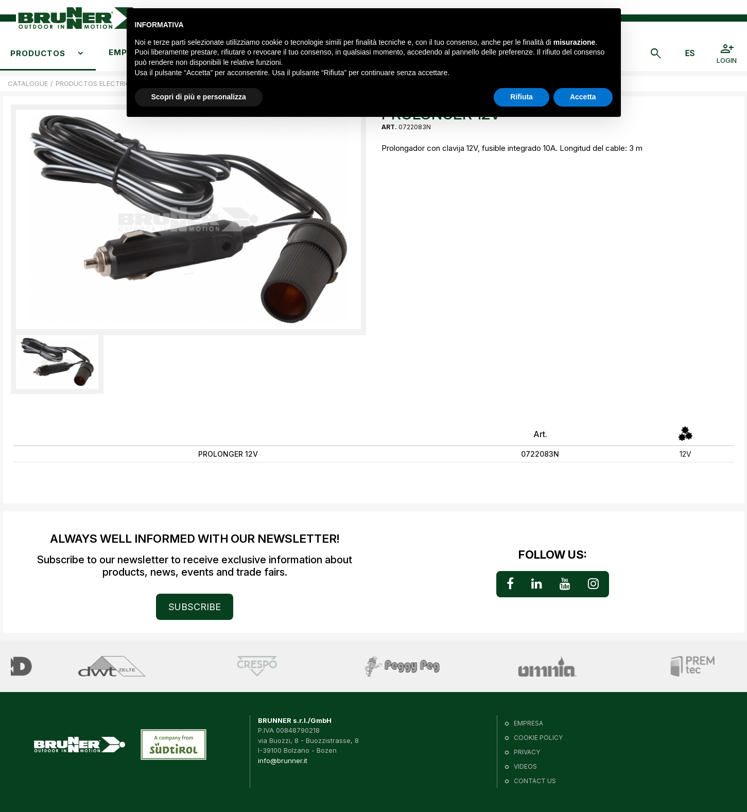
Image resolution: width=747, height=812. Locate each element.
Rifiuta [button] (521, 97)
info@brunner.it (282, 760)
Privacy (527, 752)
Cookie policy (538, 737)
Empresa (528, 723)
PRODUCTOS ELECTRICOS (98, 83)
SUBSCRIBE (194, 606)
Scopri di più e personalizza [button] (198, 97)
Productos (37, 53)
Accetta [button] (583, 97)
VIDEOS (525, 766)
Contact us (535, 781)
